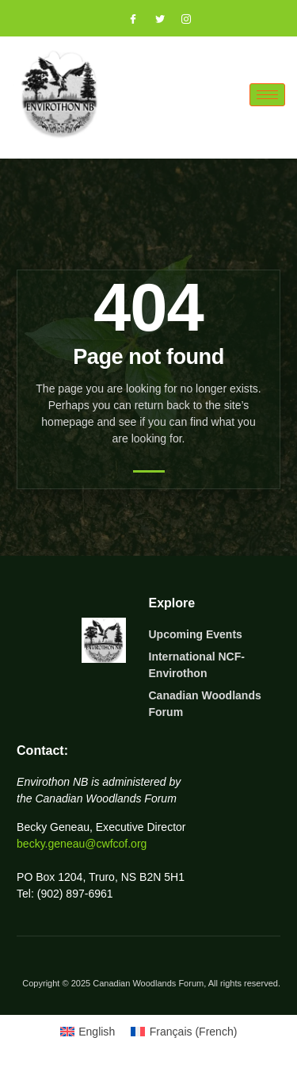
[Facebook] (126, 20)
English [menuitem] (96, 1031)
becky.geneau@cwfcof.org (82, 843)
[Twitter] (153, 20)
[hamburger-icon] (267, 94)
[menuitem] (88, 1031)
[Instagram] (179, 20)
